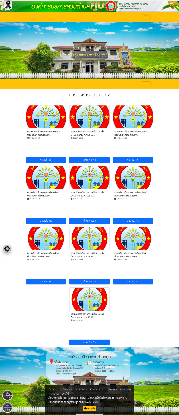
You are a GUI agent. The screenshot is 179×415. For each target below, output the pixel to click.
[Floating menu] (7, 249)
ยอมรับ (89, 408)
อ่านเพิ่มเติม (46, 160)
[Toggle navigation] (146, 17)
